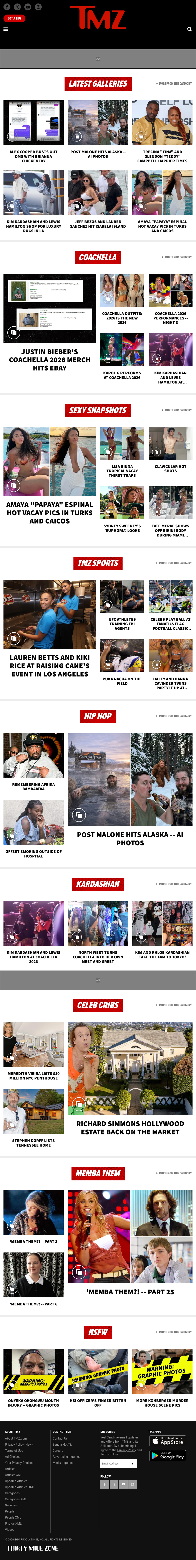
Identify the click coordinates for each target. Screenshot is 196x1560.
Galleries (11, 1505)
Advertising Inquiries (66, 1456)
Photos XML (13, 1523)
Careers (58, 1450)
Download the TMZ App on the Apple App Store (167, 1440)
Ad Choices (12, 1456)
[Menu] (6, 29)
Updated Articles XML (19, 1487)
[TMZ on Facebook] (6, 6)
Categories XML (16, 1499)
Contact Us (60, 1438)
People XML (13, 1517)
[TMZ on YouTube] (123, 1484)
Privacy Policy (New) (19, 1444)
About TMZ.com (16, 1438)
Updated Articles (16, 1481)
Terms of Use (14, 1450)
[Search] (190, 29)
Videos (9, 1529)
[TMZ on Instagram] (38, 6)
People (9, 1511)
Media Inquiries (63, 1463)
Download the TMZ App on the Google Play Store (167, 1455)
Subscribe (132, 1463)
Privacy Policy (126, 1450)
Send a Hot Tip (63, 1444)
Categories (12, 1493)
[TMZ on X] (17, 6)
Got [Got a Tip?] (14, 18)
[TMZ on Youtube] (27, 6)
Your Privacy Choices (19, 1463)
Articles (10, 1469)
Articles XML (13, 1475)
